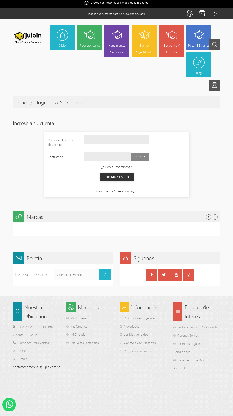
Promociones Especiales (140, 318)
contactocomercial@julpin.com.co (36, 367)
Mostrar (140, 156)
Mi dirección (79, 335)
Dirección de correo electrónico (61, 142)
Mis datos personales (85, 343)
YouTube (176, 275)
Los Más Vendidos (136, 335)
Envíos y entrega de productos (198, 327)
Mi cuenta (189, 13)
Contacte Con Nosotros (140, 343)
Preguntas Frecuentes (138, 351)
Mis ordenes (79, 318)
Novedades (131, 326)
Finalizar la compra (202, 13)
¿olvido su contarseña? (116, 167)
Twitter (164, 275)
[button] (214, 85)
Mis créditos (79, 326)
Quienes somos (188, 335)
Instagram (188, 275)
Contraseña (55, 157)
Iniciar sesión (214, 13)
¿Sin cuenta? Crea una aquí (116, 191)
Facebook (151, 275)
